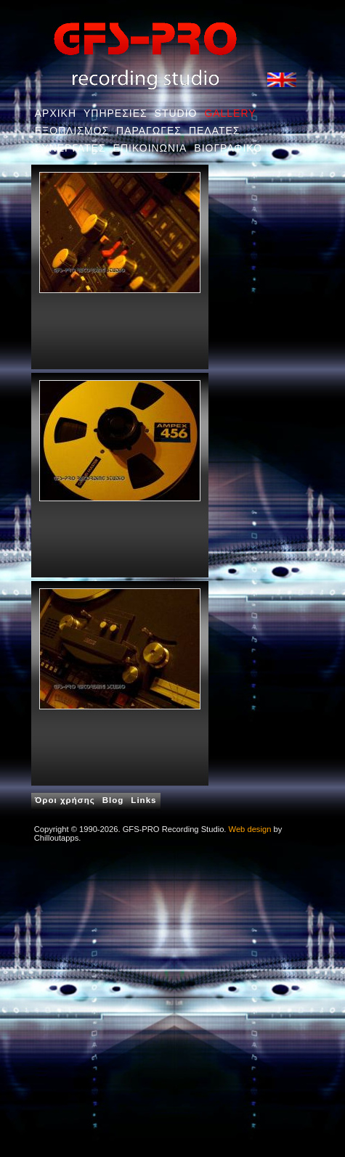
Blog (113, 800)
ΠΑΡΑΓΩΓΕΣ (149, 130)
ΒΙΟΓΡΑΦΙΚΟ (228, 148)
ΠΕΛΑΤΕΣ (214, 130)
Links (143, 800)
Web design (250, 829)
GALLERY (230, 113)
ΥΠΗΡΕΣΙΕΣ (115, 113)
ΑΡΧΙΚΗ (55, 113)
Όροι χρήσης (65, 800)
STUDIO (176, 113)
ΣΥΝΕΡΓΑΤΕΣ (70, 148)
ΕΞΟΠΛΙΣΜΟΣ (72, 130)
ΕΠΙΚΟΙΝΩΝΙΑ (150, 148)
